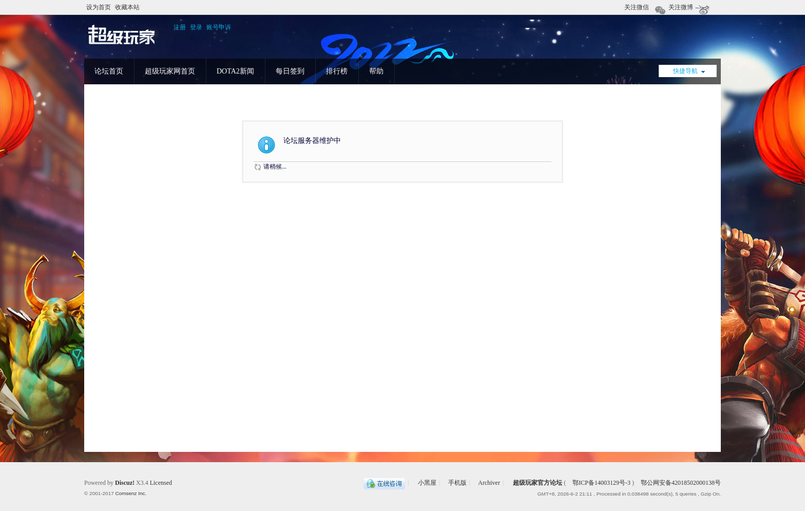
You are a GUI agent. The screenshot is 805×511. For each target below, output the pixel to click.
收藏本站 (127, 7)
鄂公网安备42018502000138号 (680, 482)
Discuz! (125, 482)
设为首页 (98, 7)
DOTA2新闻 (235, 71)
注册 (180, 27)
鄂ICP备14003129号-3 (601, 482)
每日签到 (290, 71)
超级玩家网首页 (170, 71)
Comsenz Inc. (130, 493)
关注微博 (681, 9)
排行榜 (337, 71)
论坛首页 (108, 71)
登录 (196, 27)
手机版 (457, 482)
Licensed (161, 482)
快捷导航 (685, 71)
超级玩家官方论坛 (537, 482)
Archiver (489, 482)
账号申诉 (218, 27)
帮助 (376, 71)
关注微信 (637, 9)
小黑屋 (427, 482)
